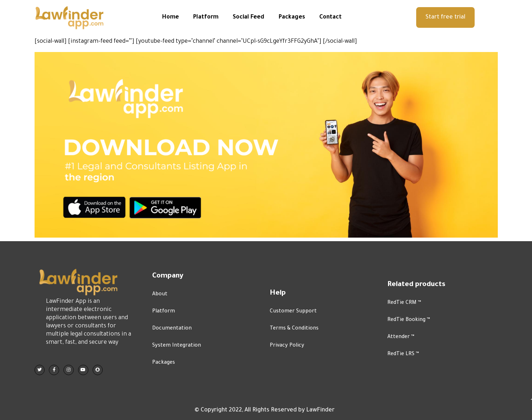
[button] (445, 17)
